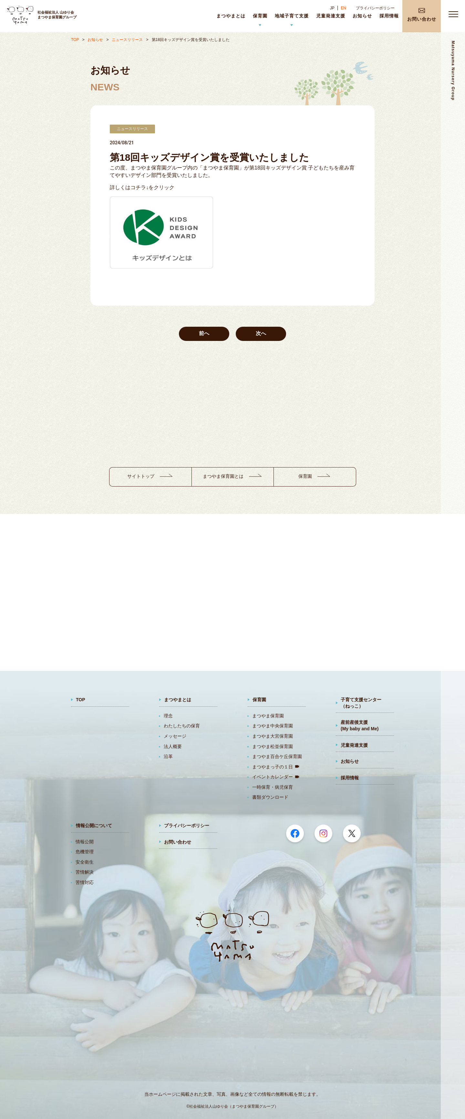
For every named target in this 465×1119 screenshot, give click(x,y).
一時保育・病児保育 (272, 787)
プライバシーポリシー (375, 8)
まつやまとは (177, 699)
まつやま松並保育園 (272, 746)
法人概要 (173, 746)
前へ (204, 333)
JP (332, 8)
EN (343, 8)
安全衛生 (85, 862)
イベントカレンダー (272, 776)
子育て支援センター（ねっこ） (361, 703)
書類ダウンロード (270, 797)
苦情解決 (85, 872)
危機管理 (85, 851)
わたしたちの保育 (182, 725)
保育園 (259, 699)
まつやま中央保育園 (272, 725)
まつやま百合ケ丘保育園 (277, 756)
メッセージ (175, 736)
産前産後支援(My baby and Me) (359, 725)
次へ (261, 333)
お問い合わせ (177, 842)
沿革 (168, 756)
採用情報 (350, 777)
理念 (168, 715)
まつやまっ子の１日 (272, 766)
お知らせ (95, 39)
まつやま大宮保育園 (272, 736)
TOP (75, 39)
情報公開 (85, 841)
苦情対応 (85, 882)
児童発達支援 (354, 745)
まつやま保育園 (268, 715)
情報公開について (94, 825)
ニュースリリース (127, 39)
